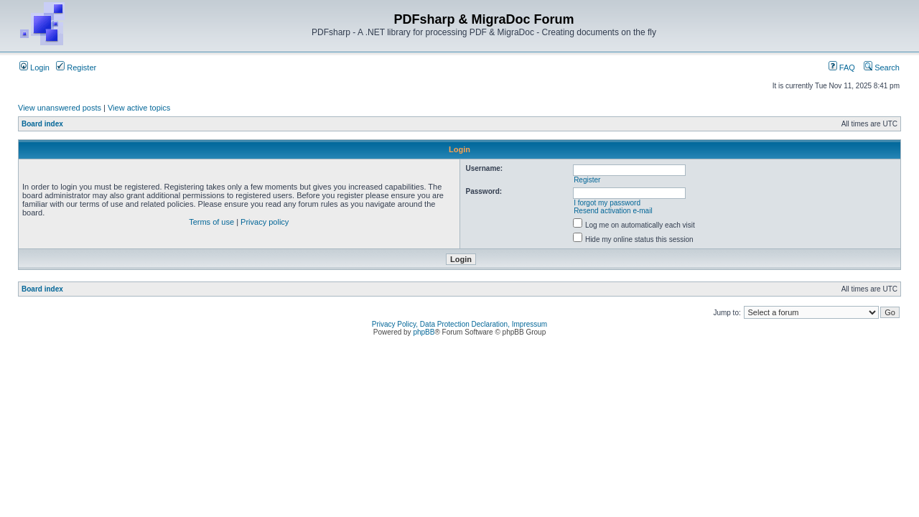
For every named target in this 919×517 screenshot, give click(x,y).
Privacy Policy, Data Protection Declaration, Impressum (459, 324)
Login (34, 67)
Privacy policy (265, 222)
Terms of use (211, 222)
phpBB (423, 332)
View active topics (139, 107)
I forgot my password (607, 203)
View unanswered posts (59, 107)
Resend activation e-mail (613, 211)
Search (882, 67)
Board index (42, 124)
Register (76, 67)
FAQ (842, 67)
